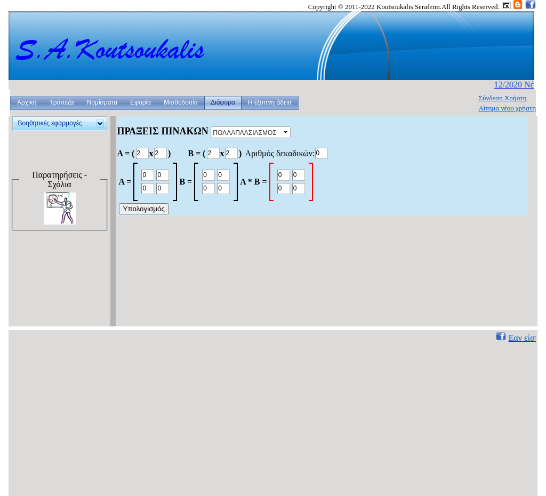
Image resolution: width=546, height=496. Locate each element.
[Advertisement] (57, 286)
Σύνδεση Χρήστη (502, 98)
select (286, 132)
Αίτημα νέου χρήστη (507, 108)
